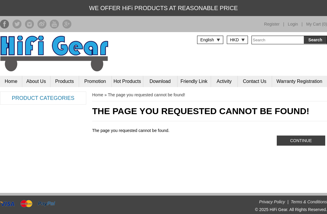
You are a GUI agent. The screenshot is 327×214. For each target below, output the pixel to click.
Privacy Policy (272, 201)
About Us (36, 81)
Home (11, 81)
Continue (301, 140)
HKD (234, 39)
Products (64, 81)
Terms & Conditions (309, 201)
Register (271, 24)
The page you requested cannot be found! (146, 94)
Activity (224, 81)
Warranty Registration (299, 81)
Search (315, 39)
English (207, 39)
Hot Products (127, 81)
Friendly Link (193, 81)
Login (293, 24)
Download (160, 81)
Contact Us (254, 81)
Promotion (95, 81)
